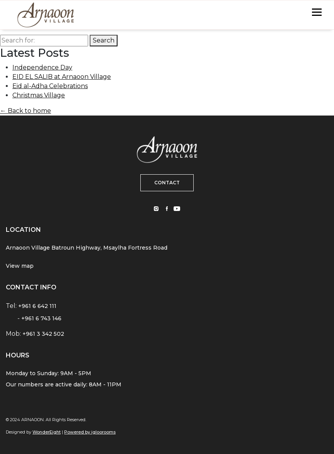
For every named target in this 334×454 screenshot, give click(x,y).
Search (103, 40)
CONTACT (167, 182)
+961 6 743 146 (41, 318)
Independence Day (42, 67)
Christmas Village (38, 95)
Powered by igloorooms (90, 432)
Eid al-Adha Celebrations (50, 86)
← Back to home (25, 110)
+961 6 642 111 (37, 306)
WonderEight (46, 432)
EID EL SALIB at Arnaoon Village (61, 76)
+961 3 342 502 (43, 333)
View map (20, 265)
